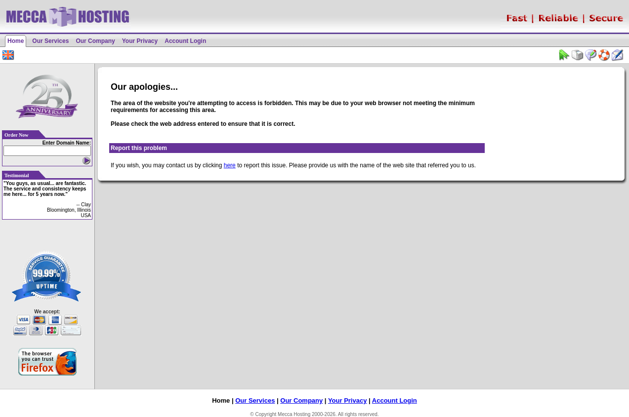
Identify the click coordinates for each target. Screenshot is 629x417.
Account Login (185, 41)
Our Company (95, 41)
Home (15, 41)
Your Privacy (140, 41)
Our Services (50, 41)
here (230, 165)
